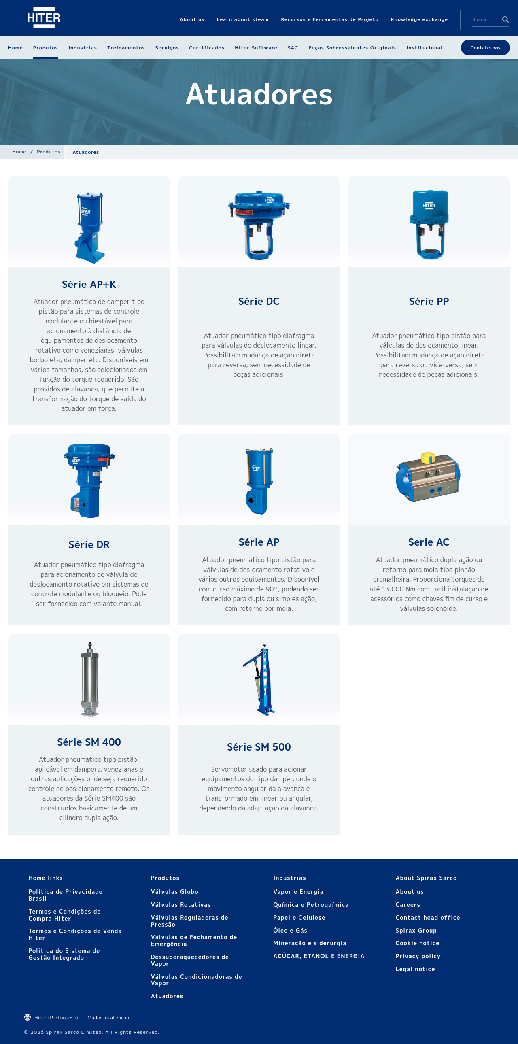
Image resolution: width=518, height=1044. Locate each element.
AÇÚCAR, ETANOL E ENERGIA (319, 956)
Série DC (259, 301)
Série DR (88, 544)
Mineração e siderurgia (309, 943)
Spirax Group (416, 930)
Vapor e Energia (298, 891)
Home (19, 151)
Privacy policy (418, 956)
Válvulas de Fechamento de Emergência (194, 940)
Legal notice (415, 969)
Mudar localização (108, 1017)
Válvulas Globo (175, 891)
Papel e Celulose (299, 917)
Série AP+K (89, 284)
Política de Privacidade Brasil (65, 895)
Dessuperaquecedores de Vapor (190, 960)
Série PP (429, 301)
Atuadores (167, 996)
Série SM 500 (259, 747)
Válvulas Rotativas (181, 904)
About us (410, 891)
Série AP (258, 542)
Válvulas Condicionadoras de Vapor (196, 980)
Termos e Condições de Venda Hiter (75, 934)
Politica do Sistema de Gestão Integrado (64, 954)
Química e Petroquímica (311, 904)
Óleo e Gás (290, 930)
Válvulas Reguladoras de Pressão (190, 921)
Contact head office (428, 917)
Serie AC (429, 542)
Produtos (48, 151)
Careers (408, 904)
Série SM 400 (89, 742)
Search (505, 19)
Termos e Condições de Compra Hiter (64, 915)
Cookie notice (418, 943)
